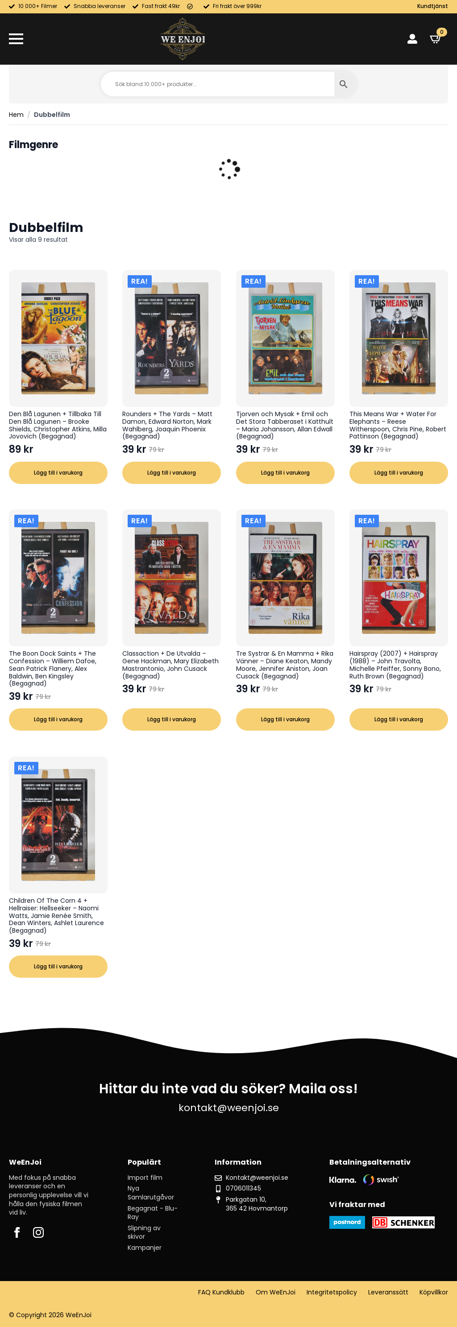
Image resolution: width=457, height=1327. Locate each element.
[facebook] (17, 1232)
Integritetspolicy (332, 1292)
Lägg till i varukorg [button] (58, 472)
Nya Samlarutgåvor (151, 1193)
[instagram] (38, 1232)
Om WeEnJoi (275, 1292)
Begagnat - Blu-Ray (153, 1213)
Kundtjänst (432, 6)
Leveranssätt (388, 1292)
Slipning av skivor (144, 1232)
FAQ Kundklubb (221, 1292)
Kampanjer (145, 1248)
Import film (145, 1178)
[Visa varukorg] (436, 39)
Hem (16, 115)
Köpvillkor (434, 1292)
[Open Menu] (16, 39)
